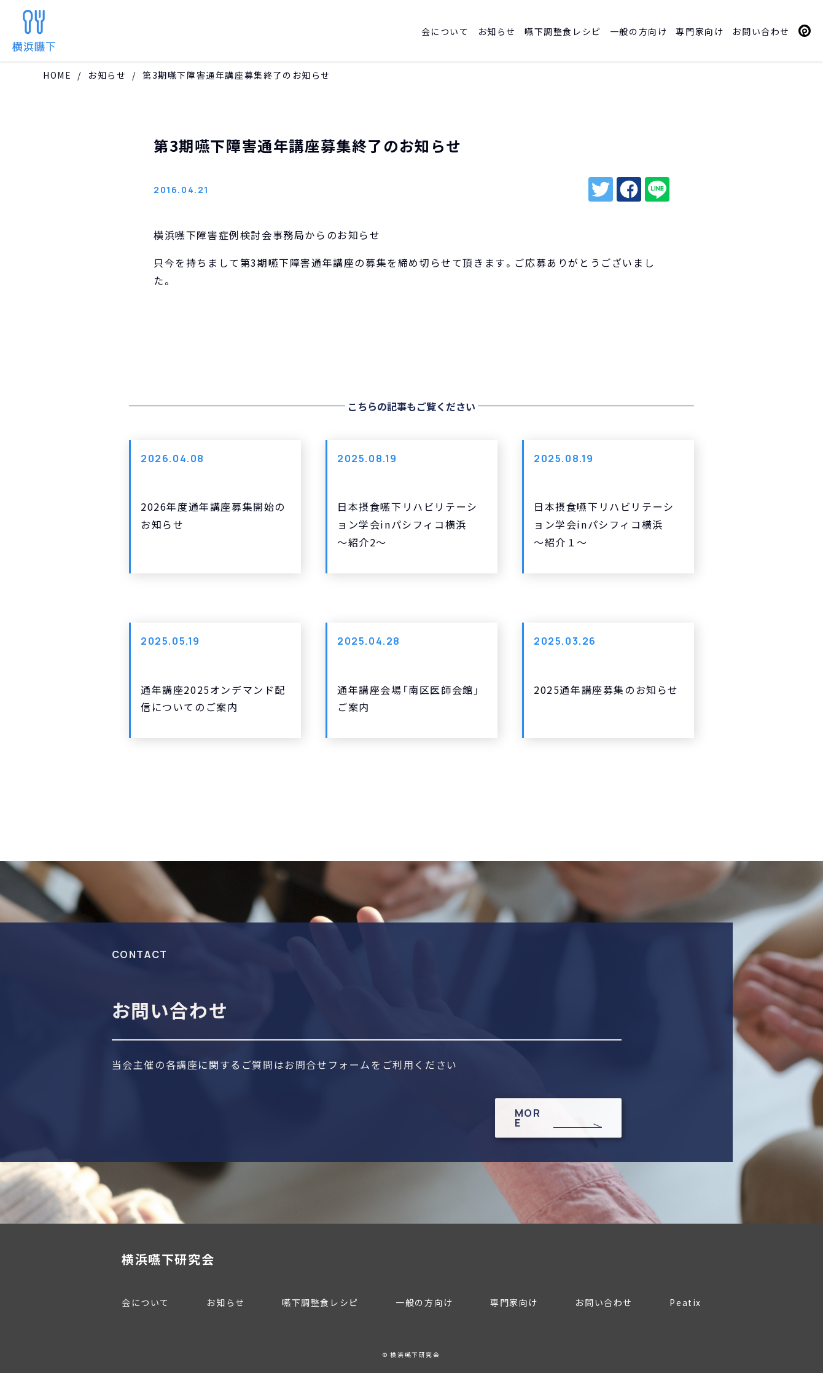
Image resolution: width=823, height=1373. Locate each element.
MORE (528, 1118)
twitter (600, 189)
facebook (629, 189)
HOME (57, 75)
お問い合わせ (761, 31)
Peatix (804, 31)
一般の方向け (639, 31)
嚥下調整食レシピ (563, 31)
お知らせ (497, 31)
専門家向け (700, 31)
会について (445, 31)
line (657, 189)
